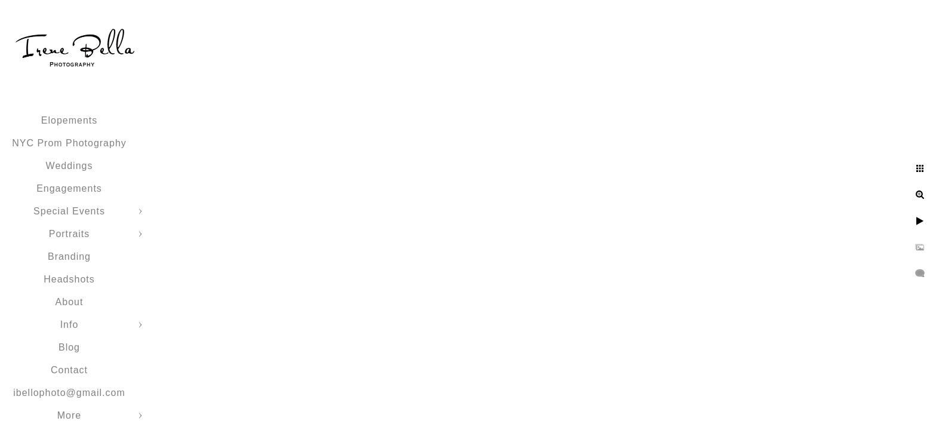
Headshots (69, 279)
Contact (69, 370)
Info (69, 325)
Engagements (69, 188)
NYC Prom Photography (69, 143)
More (69, 415)
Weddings (69, 166)
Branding (69, 256)
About (70, 302)
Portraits (69, 234)
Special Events (69, 211)
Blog (69, 347)
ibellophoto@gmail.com (69, 393)
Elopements (69, 120)
